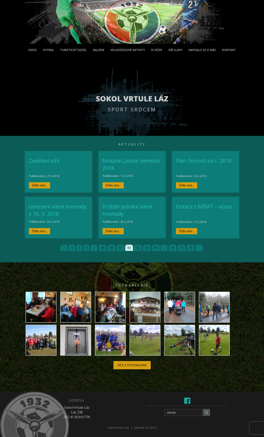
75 (181, 248)
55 (155, 248)
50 (111, 248)
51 (120, 248)
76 (190, 248)
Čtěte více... (39, 185)
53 (138, 248)
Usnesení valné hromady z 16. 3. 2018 (58, 210)
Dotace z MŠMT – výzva (204, 206)
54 (146, 248)
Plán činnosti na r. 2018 (203, 160)
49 (102, 248)
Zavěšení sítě (44, 160)
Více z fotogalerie (132, 365)
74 (172, 248)
